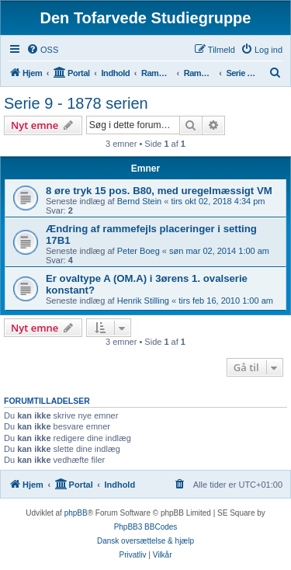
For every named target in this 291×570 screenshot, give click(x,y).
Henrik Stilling (143, 300)
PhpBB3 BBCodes (146, 527)
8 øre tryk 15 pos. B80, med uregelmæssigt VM (159, 190)
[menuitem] (42, 49)
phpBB (76, 513)
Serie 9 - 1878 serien (76, 103)
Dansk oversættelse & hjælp (145, 541)
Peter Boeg (138, 250)
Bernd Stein (139, 201)
